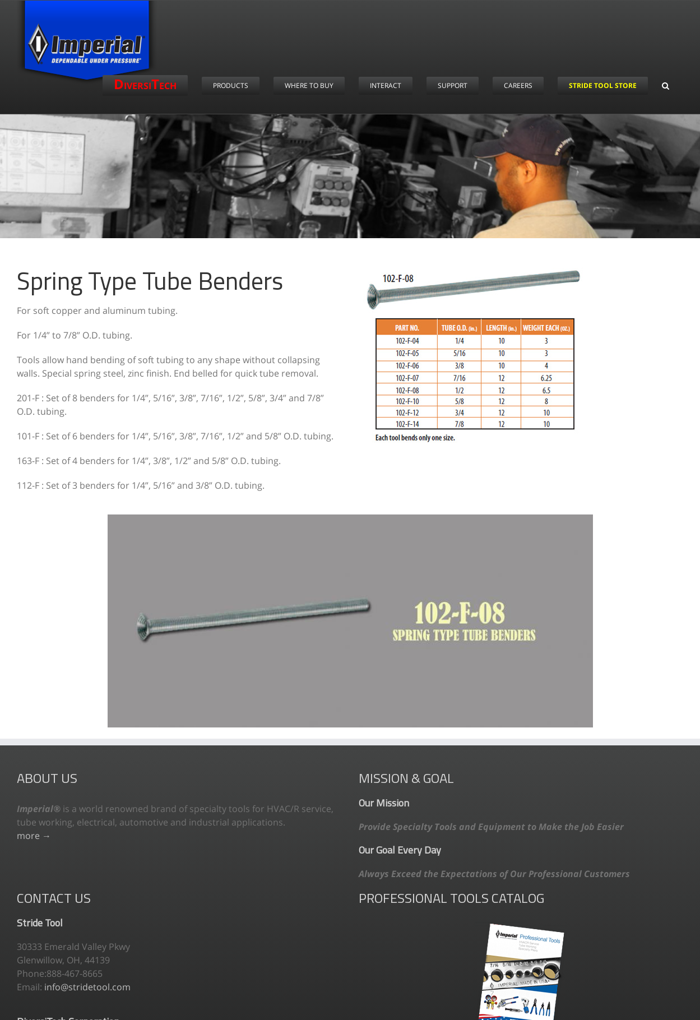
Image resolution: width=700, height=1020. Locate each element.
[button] (665, 85)
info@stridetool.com (87, 987)
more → (34, 835)
